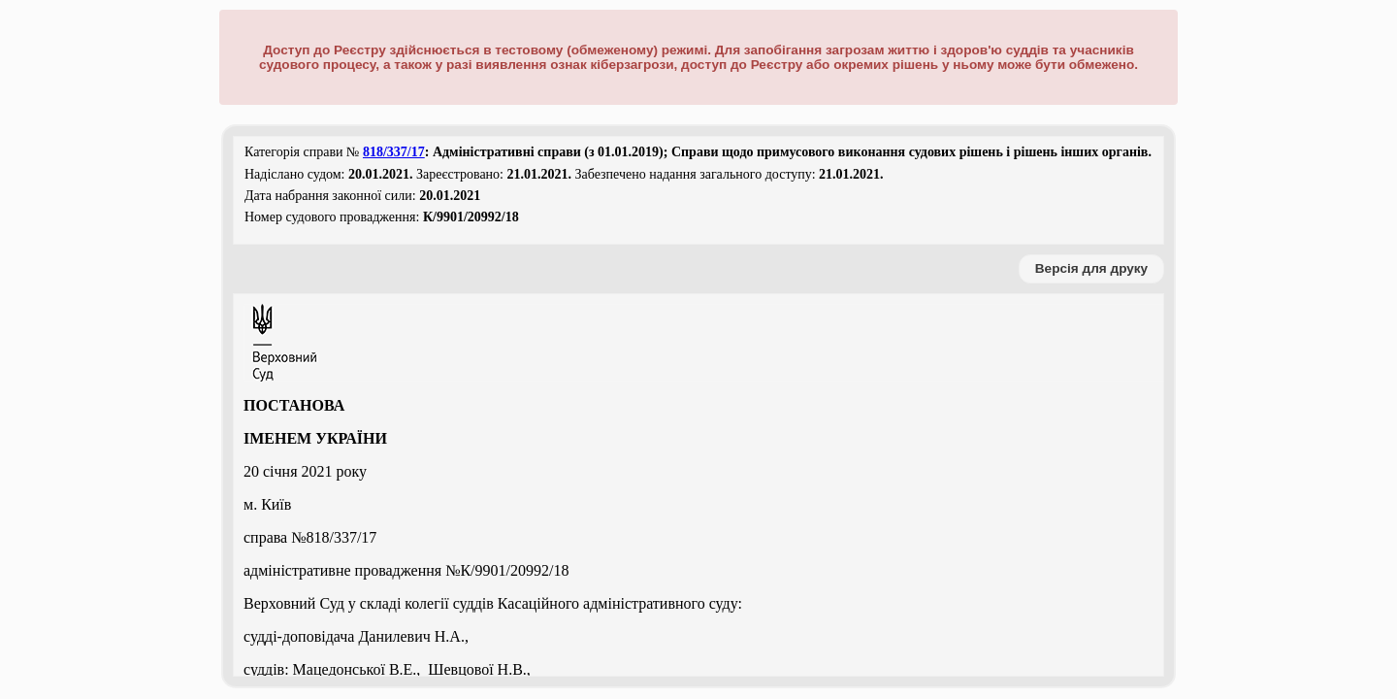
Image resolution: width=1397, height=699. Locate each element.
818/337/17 (394, 152)
